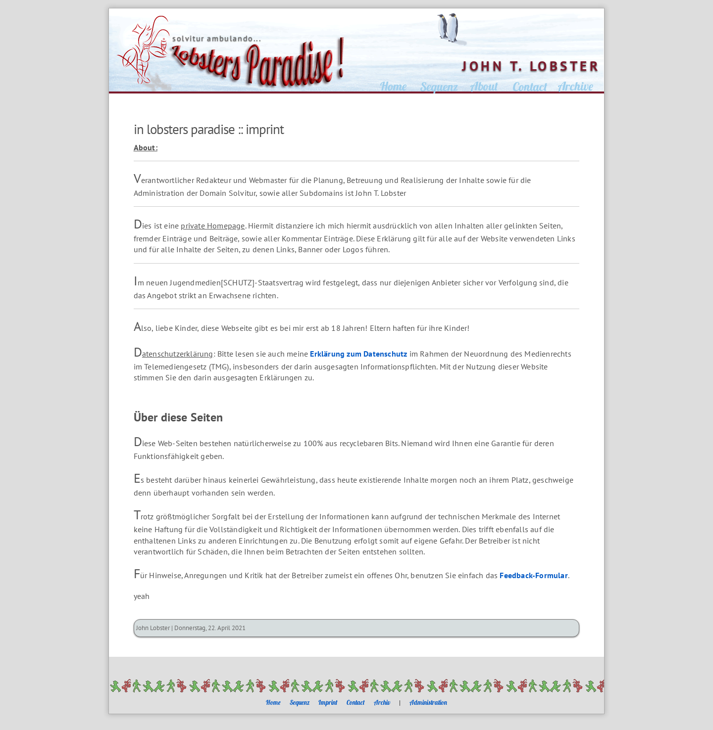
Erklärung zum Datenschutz (358, 354)
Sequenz (299, 702)
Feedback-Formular (533, 575)
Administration (428, 702)
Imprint (328, 702)
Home (273, 702)
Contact (356, 702)
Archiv (382, 702)
